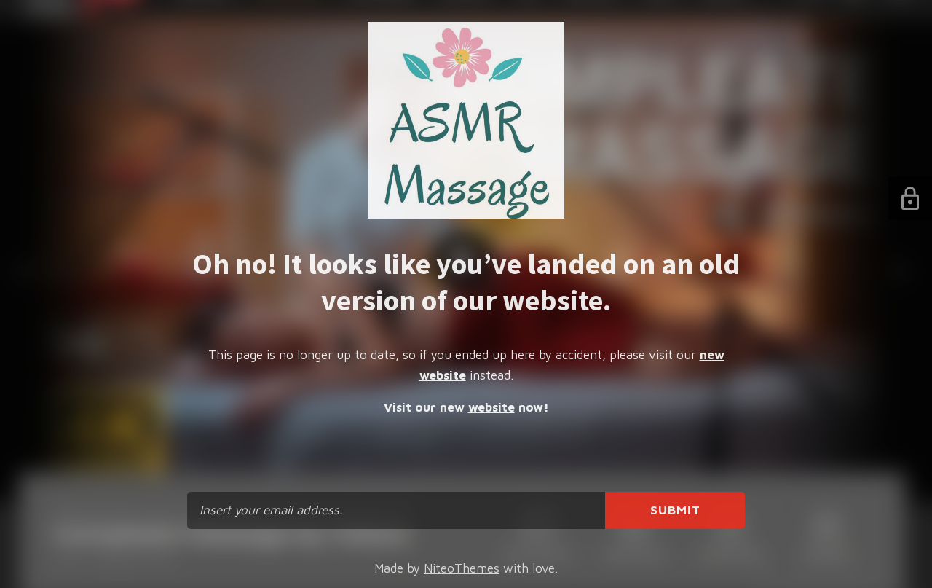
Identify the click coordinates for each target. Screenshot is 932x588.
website (491, 407)
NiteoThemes (461, 568)
